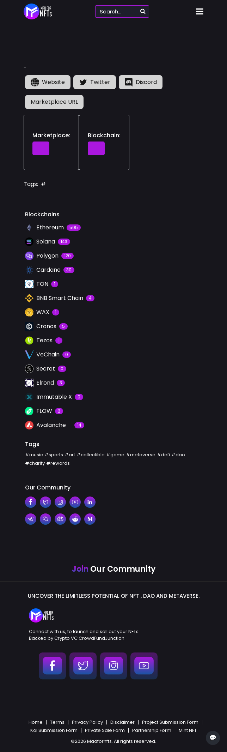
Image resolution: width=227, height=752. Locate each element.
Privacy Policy (87, 722)
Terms (57, 722)
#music (34, 454)
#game (115, 454)
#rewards (58, 463)
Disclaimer (122, 722)
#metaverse (140, 454)
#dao (178, 454)
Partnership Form (151, 730)
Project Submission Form (170, 722)
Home (36, 722)
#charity (35, 463)
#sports (53, 454)
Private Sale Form (105, 730)
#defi (163, 454)
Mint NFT (188, 730)
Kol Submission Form (54, 730)
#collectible (90, 454)
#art (70, 454)
